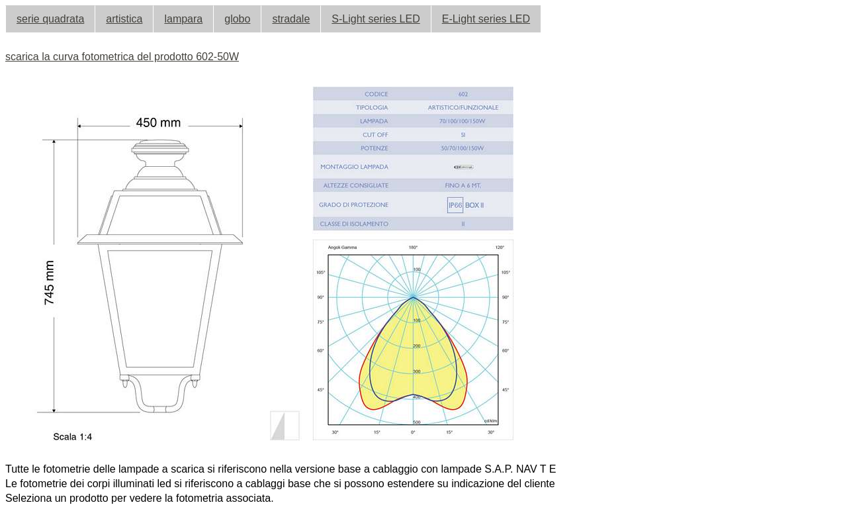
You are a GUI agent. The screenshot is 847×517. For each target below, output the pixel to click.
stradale (291, 18)
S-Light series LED (376, 18)
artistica (124, 18)
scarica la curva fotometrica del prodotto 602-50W (122, 56)
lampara (183, 18)
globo (237, 18)
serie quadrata (50, 18)
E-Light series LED (486, 18)
